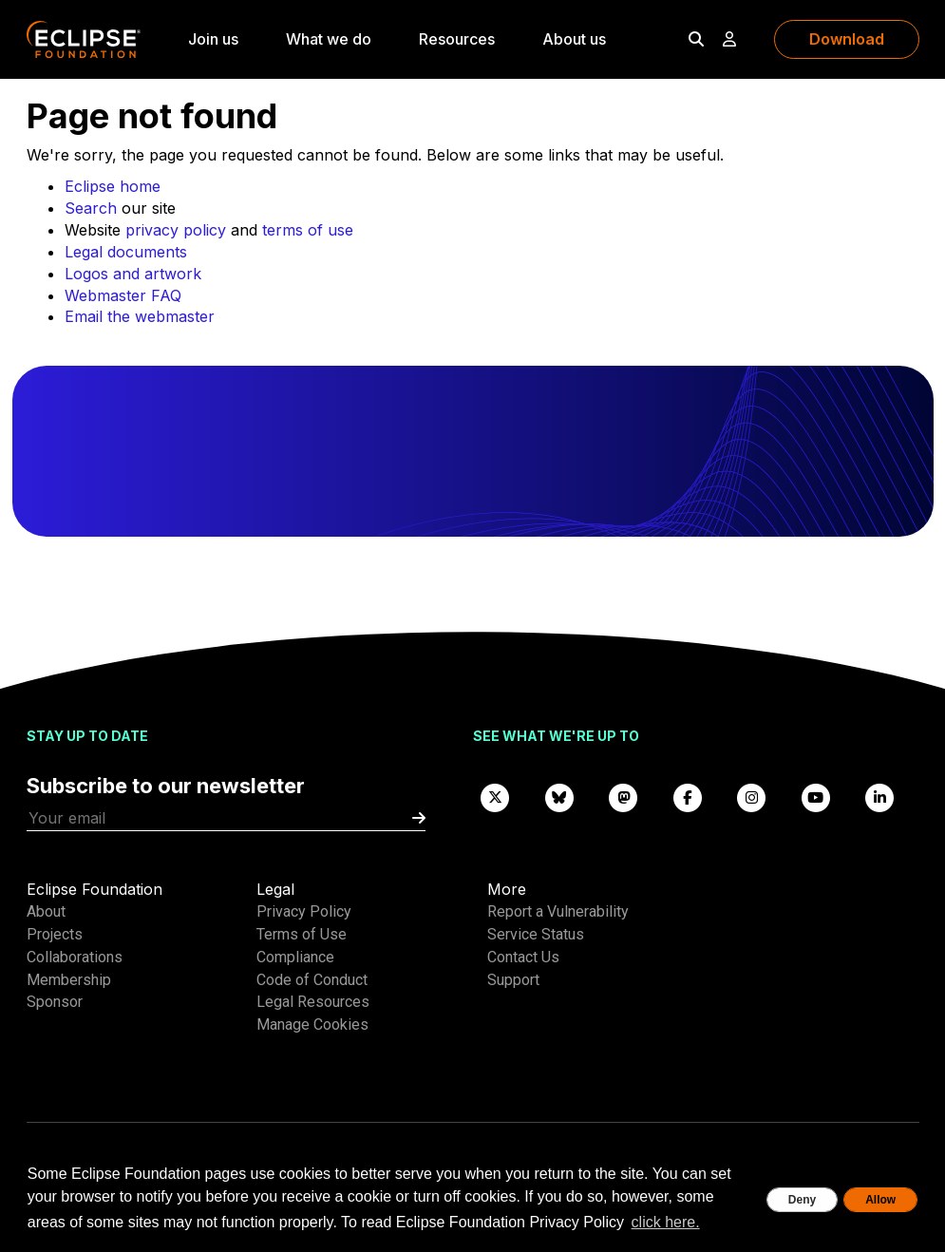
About (46, 911)
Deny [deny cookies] (802, 1199)
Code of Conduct (312, 980)
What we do (328, 38)
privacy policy (175, 229)
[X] (496, 796)
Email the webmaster (140, 316)
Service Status (535, 934)
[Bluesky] (559, 796)
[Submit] (418, 818)
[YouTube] (816, 796)
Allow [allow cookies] (880, 1199)
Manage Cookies (312, 1024)
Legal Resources (312, 1002)
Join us (213, 38)
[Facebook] (688, 796)
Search (91, 208)
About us (574, 38)
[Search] (696, 38)
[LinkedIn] (880, 796)
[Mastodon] (624, 796)
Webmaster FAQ (123, 295)
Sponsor (55, 1002)
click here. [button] (666, 1222)
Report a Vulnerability (558, 911)
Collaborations (75, 957)
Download (846, 38)
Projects (55, 934)
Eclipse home (113, 186)
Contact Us (523, 957)
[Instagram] (752, 796)
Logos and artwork (133, 273)
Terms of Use (301, 934)
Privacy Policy (303, 911)
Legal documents (126, 251)
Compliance (295, 957)
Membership (69, 980)
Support (513, 980)
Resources (457, 38)
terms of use (307, 229)
